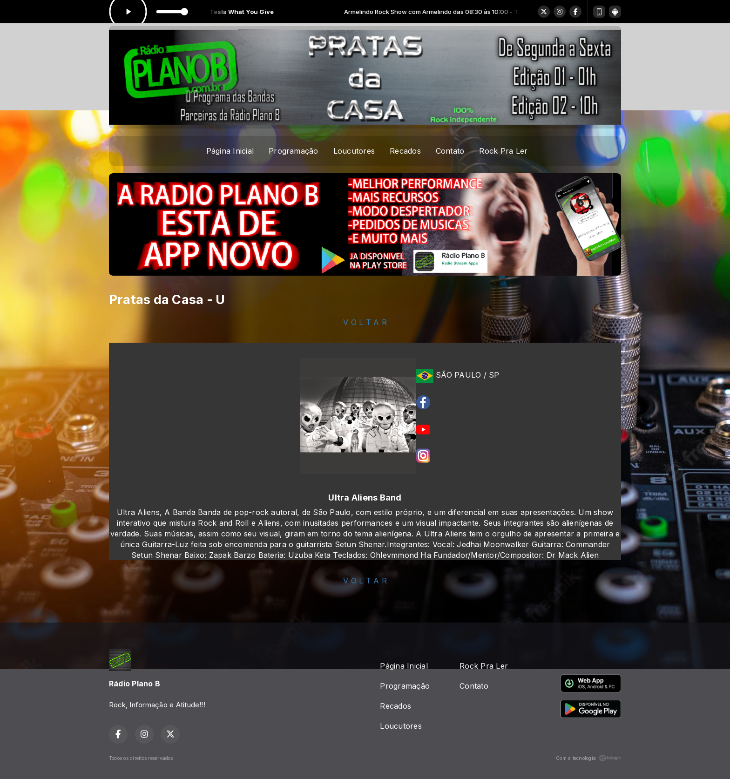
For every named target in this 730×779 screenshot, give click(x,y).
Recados (405, 151)
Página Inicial (230, 151)
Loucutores (354, 151)
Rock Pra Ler (503, 151)
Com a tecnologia (588, 758)
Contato (450, 151)
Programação (293, 151)
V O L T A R (365, 322)
